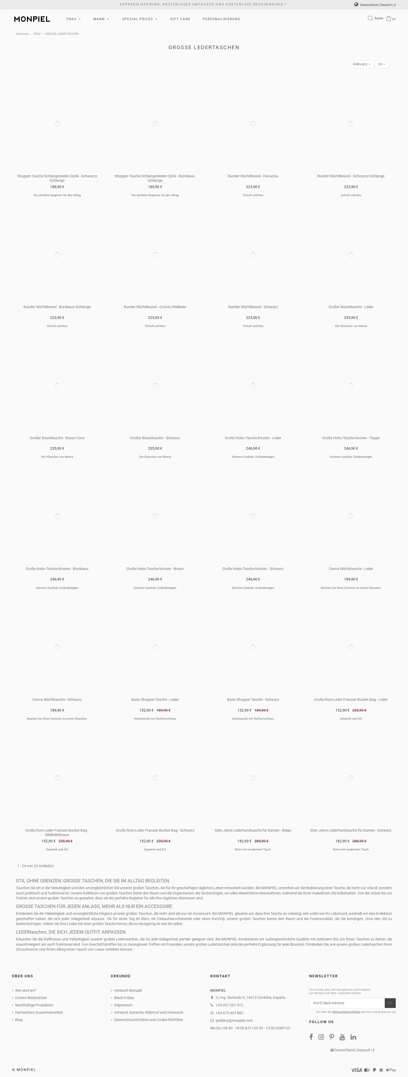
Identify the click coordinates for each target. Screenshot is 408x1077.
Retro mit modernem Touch (253, 849)
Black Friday (124, 998)
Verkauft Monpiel (128, 990)
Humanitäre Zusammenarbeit (39, 1012)
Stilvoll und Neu (253, 195)
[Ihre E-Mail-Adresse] (347, 1003)
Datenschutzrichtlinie (346, 1012)
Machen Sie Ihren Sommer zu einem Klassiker (351, 588)
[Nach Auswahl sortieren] (362, 64)
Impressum (123, 1005)
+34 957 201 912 (229, 1005)
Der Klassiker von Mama (351, 326)
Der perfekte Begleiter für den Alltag (57, 195)
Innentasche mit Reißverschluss (155, 718)
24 (381, 64)
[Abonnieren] (390, 1003)
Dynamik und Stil (351, 718)
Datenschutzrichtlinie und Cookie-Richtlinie (148, 1020)
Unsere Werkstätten (31, 998)
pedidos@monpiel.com (234, 1020)
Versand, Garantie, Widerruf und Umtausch (148, 1012)
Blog (18, 1020)
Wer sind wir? (26, 990)
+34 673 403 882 (229, 1013)
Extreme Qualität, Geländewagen (253, 457)
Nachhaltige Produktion (34, 1005)
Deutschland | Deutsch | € (375, 5)
